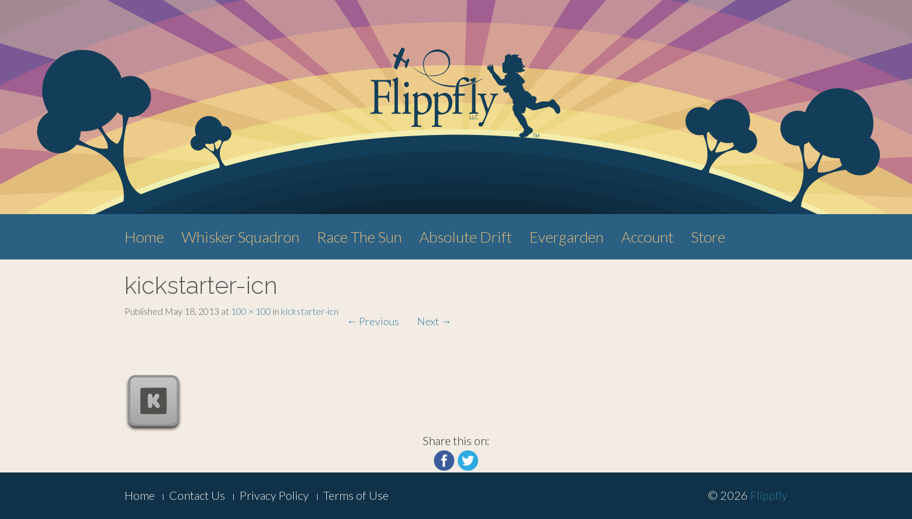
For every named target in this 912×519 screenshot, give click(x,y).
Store (708, 236)
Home (144, 236)
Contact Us (197, 495)
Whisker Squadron (240, 236)
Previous (373, 321)
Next (434, 321)
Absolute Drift (465, 236)
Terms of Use (356, 495)
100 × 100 (251, 311)
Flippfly (769, 495)
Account (647, 236)
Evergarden (566, 236)
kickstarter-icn (310, 311)
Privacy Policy (274, 495)
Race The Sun (359, 236)
